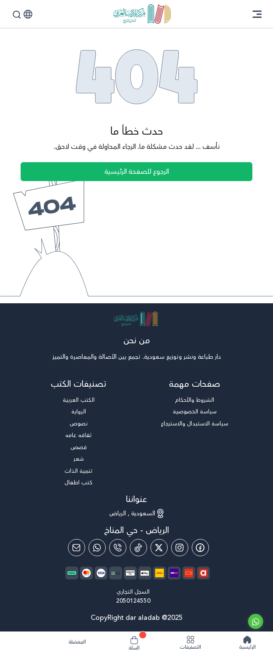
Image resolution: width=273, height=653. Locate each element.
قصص (79, 448)
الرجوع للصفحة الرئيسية (136, 171)
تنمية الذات (78, 471)
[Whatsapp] (97, 547)
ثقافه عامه (78, 435)
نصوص (79, 424)
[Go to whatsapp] (255, 621)
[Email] (76, 547)
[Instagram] (179, 547)
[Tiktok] (138, 547)
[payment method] (144, 573)
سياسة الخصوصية (195, 412)
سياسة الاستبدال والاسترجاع (194, 424)
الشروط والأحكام (194, 400)
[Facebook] (200, 547)
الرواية (78, 412)
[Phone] (117, 547)
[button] (28, 14)
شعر (79, 459)
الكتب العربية (79, 400)
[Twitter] (159, 547)
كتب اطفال (78, 483)
